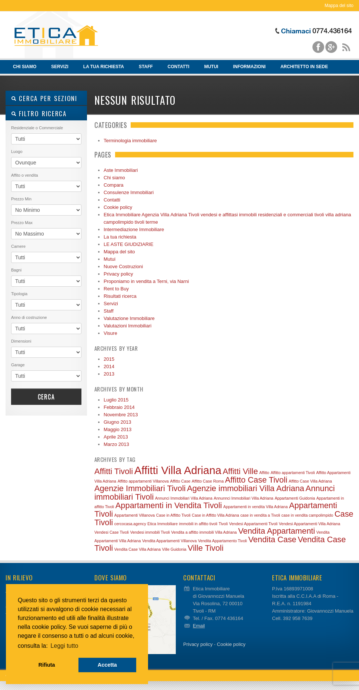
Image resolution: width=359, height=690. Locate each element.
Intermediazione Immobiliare (134, 229)
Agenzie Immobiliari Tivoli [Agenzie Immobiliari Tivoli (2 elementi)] (140, 488)
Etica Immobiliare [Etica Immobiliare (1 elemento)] (162, 523)
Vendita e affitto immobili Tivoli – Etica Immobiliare (57, 35)
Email (199, 626)
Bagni (16, 270)
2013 (109, 374)
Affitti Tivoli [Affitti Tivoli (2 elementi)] (113, 471)
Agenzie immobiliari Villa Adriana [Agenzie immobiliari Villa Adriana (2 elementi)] (245, 488)
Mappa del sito (339, 5)
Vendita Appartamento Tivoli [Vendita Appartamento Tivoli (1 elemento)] (222, 541)
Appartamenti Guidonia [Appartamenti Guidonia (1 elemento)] (295, 498)
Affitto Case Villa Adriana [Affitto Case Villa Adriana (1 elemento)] (310, 481)
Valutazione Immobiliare (129, 318)
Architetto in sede (304, 66)
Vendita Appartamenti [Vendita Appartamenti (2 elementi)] (276, 531)
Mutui (211, 66)
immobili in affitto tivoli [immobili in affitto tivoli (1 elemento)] (198, 523)
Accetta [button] (107, 665)
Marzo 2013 (116, 444)
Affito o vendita (24, 175)
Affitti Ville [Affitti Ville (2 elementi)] (240, 471)
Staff (146, 66)
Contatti (178, 66)
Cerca (46, 396)
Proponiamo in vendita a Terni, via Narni (146, 281)
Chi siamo (23, 69)
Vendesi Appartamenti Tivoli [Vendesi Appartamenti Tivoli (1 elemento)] (253, 523)
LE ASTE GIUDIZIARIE (128, 244)
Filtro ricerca (39, 113)
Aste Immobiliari (121, 170)
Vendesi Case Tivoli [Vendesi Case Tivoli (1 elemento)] (111, 532)
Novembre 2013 (121, 414)
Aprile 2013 (116, 437)
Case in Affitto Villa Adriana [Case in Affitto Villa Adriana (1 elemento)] (215, 515)
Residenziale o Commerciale (37, 128)
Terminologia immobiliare (130, 140)
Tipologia (19, 293)
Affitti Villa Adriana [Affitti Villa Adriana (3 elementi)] (177, 470)
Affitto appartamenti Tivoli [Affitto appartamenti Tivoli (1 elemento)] (293, 472)
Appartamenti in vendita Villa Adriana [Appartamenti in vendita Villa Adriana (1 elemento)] (255, 506)
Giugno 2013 (117, 422)
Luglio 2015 (116, 400)
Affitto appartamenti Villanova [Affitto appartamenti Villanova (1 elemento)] (143, 481)
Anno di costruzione (29, 317)
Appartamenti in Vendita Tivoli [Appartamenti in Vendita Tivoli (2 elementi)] (168, 505)
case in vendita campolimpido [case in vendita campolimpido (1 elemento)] (307, 515)
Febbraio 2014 (119, 407)
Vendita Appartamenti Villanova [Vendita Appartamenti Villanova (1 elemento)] (169, 541)
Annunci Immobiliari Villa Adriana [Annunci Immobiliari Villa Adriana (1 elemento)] (183, 498)
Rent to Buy (116, 288)
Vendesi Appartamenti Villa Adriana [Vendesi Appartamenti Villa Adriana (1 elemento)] (309, 523)
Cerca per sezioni (44, 98)
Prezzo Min (21, 199)
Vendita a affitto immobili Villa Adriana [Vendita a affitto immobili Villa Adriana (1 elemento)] (203, 532)
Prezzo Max (22, 222)
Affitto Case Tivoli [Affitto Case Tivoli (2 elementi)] (256, 479)
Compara (113, 185)
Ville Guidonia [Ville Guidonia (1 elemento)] (174, 549)
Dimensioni (21, 341)
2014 (109, 366)
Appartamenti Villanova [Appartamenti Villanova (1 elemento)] (134, 515)
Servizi (59, 66)
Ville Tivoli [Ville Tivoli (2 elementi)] (206, 548)
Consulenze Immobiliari (129, 192)
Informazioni (249, 66)
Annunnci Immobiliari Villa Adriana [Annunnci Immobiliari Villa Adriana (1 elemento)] (244, 498)
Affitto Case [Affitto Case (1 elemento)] (180, 481)
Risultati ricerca (120, 296)
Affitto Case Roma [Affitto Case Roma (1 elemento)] (208, 481)
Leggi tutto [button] (64, 646)
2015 (109, 359)
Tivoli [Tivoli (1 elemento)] (223, 523)
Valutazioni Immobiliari (127, 326)
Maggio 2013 (117, 429)
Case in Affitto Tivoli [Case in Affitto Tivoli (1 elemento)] (173, 515)
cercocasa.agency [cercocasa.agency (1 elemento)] (130, 523)
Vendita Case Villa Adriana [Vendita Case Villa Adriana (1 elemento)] (137, 549)
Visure (110, 333)
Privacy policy (118, 274)
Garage (18, 365)
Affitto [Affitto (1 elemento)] (264, 472)
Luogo (17, 151)
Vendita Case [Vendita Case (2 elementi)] (272, 539)
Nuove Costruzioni (123, 266)
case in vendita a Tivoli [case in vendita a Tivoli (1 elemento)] (260, 515)
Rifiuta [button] (46, 665)
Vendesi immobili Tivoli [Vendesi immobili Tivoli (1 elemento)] (150, 532)
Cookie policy (118, 207)
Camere (18, 246)
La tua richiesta (103, 66)
